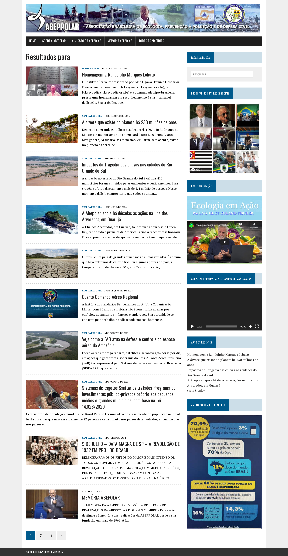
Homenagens (90, 68)
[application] (224, 309)
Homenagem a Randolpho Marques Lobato (118, 74)
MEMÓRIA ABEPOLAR (120, 40)
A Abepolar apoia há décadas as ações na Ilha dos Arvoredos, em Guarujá (125, 216)
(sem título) (196, 390)
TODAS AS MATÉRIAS (151, 40)
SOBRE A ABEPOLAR (54, 40)
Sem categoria (92, 115)
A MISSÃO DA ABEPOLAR (86, 40)
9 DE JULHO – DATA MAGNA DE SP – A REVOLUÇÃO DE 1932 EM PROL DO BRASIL (131, 446)
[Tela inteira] (257, 326)
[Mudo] (250, 326)
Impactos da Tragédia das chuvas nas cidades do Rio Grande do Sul (127, 167)
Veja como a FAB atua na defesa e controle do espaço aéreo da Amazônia (128, 342)
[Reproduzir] (192, 326)
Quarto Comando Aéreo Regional (110, 296)
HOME (32, 40)
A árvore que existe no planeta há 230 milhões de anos (129, 122)
